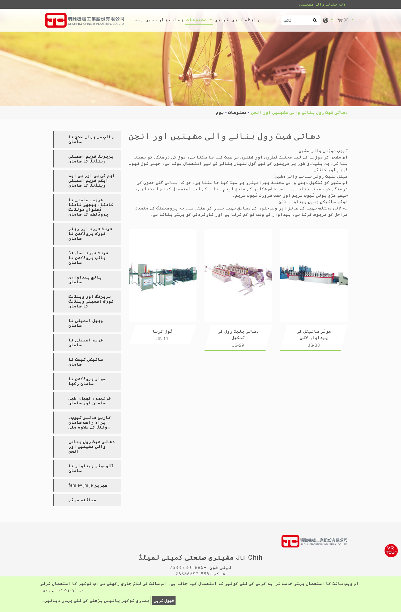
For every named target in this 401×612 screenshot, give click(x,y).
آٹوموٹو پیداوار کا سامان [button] (91, 468)
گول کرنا (163, 331)
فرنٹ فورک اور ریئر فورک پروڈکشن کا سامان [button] (90, 233)
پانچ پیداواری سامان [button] (85, 279)
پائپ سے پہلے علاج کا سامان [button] (91, 139)
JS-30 (314, 345)
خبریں (222, 19)
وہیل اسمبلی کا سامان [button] (86, 323)
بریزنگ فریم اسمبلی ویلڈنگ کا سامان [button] (91, 159)
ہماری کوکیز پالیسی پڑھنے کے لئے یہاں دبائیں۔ (95, 600)
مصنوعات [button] (197, 19)
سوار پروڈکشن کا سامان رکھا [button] (87, 381)
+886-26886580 (188, 567)
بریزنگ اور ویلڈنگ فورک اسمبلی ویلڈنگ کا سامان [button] (91, 301)
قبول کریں (164, 600)
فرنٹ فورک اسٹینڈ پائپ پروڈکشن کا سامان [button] (88, 258)
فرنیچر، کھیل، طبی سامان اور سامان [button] (90, 400)
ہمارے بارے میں (165, 19)
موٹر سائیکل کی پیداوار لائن (314, 334)
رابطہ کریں (245, 19)
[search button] (314, 22)
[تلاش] (301, 20)
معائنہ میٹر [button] (82, 500)
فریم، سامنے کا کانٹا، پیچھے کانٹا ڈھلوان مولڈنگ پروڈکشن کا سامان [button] (91, 207)
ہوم (139, 19)
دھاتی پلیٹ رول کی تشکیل (238, 334)
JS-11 (162, 338)
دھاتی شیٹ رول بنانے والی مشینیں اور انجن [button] (92, 446)
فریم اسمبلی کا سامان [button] (86, 342)
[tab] (87, 139)
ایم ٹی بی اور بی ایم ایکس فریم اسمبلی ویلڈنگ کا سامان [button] (92, 180)
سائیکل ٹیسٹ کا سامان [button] (86, 362)
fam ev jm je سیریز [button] (88, 485)
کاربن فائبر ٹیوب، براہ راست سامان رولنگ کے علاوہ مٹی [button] (90, 422)
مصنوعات (237, 112)
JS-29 (238, 345)
